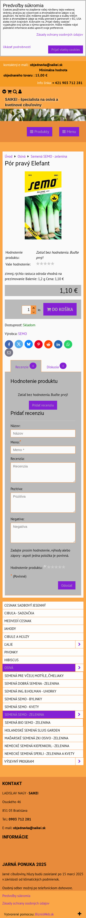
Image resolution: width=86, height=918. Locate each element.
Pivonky (11, 652)
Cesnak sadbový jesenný (25, 605)
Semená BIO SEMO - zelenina (27, 722)
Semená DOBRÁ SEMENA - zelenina (32, 683)
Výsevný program (43, 761)
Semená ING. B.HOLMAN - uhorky (30, 691)
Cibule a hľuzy (16, 636)
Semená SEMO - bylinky (23, 699)
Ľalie (43, 644)
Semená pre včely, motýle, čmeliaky (34, 675)
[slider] (45, 263)
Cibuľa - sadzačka (19, 613)
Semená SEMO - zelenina (44, 714)
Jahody (10, 628)
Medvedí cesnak (17, 620)
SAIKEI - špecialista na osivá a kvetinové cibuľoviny (31, 102)
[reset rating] (45, 567)
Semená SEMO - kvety (22, 706)
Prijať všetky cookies (65, 49)
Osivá (43, 667)
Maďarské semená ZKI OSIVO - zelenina (36, 738)
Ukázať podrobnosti (17, 47)
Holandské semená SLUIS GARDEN (32, 730)
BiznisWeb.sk (44, 914)
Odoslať (66, 585)
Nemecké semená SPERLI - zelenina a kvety (39, 753)
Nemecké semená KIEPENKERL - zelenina (37, 745)
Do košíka (60, 309)
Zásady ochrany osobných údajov (25, 903)
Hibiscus (11, 660)
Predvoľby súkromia (16, 895)
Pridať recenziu (43, 405)
